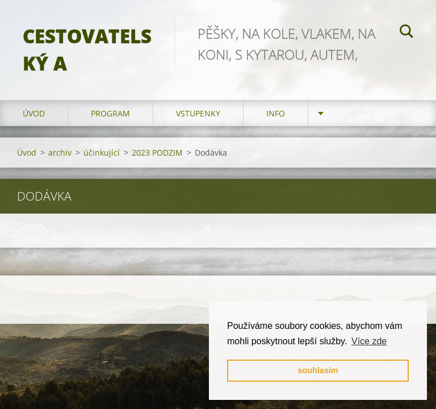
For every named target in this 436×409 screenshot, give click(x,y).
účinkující (101, 152)
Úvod (34, 113)
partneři (349, 113)
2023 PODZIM (157, 152)
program (110, 113)
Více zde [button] (369, 341)
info (275, 113)
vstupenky (198, 113)
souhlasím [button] (317, 370)
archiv (60, 152)
